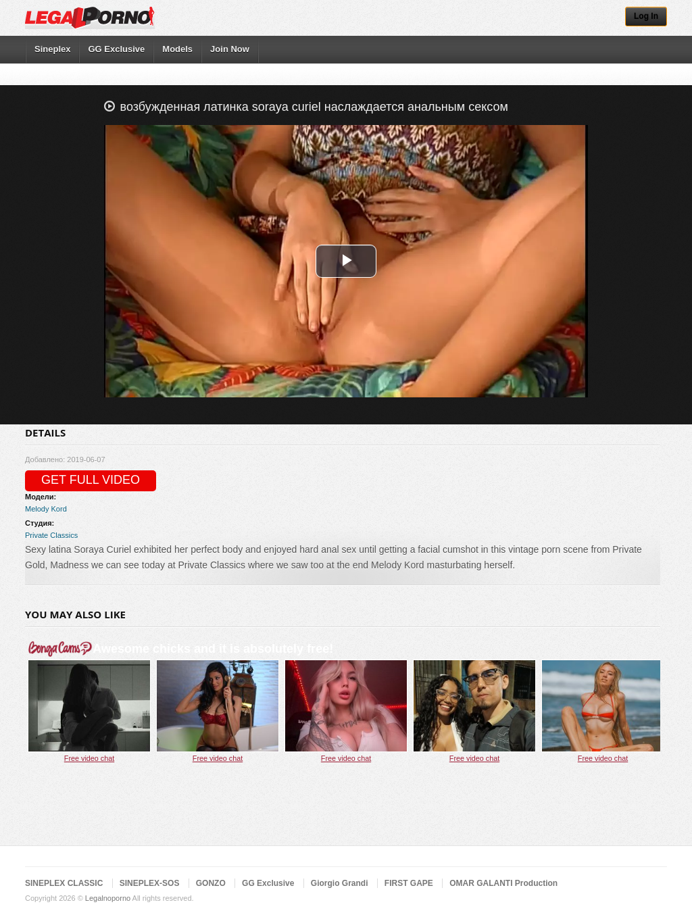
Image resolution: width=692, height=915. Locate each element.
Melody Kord (46, 509)
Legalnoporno (107, 898)
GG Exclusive (116, 49)
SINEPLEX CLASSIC (64, 883)
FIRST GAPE (409, 883)
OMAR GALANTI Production (503, 883)
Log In (646, 16)
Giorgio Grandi (339, 883)
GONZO (211, 883)
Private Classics (51, 535)
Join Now (229, 49)
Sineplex (52, 49)
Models (177, 49)
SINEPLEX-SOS (150, 883)
